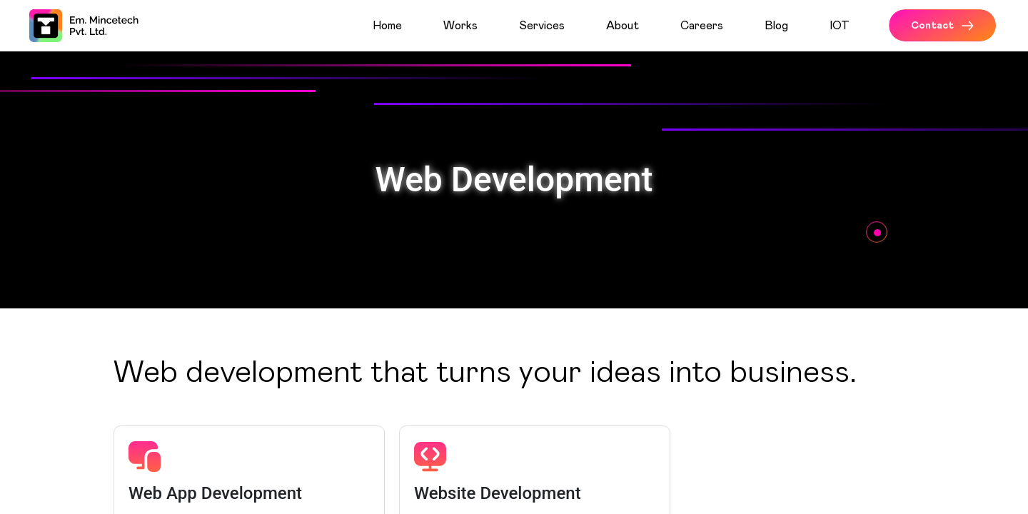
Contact (942, 25)
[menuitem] (402, 25)
